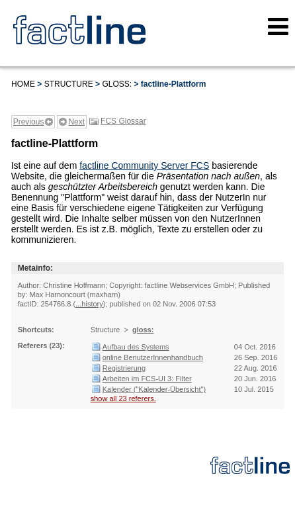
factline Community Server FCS (144, 165)
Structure (68, 84)
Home (23, 84)
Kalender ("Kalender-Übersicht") (154, 389)
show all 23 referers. (123, 398)
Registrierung (124, 368)
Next (76, 121)
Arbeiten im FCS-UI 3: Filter (147, 379)
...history (89, 304)
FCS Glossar (123, 121)
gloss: (117, 84)
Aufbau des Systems (136, 347)
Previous (28, 121)
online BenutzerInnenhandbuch (153, 357)
